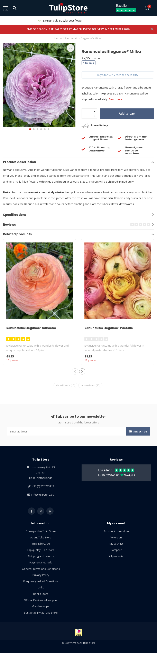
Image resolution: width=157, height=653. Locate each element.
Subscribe (138, 431)
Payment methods (40, 562)
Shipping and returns (41, 556)
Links (41, 587)
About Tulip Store (41, 537)
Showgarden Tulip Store (41, 531)
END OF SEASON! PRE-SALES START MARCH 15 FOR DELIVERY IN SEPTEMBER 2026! (78, 29)
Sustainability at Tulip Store (41, 612)
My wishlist (116, 543)
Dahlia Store (40, 594)
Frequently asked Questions (40, 581)
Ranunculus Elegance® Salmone (31, 328)
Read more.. (116, 99)
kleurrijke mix (65, 385)
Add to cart (127, 113)
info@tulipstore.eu (42, 494)
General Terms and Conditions (41, 569)
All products (116, 556)
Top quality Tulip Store (41, 550)
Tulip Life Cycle (41, 543)
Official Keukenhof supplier (41, 600)
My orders (116, 537)
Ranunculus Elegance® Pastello (108, 328)
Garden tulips (40, 606)
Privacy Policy (41, 575)
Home (58, 38)
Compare (116, 550)
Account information (116, 531)
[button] (30, 129)
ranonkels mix (90, 385)
